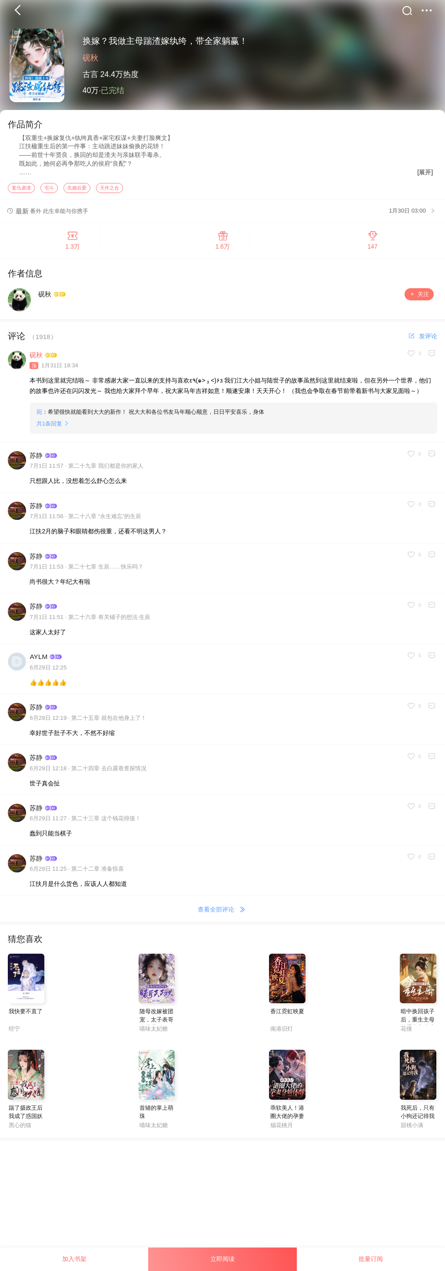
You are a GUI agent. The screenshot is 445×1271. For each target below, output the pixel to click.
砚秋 (90, 57)
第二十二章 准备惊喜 (97, 875)
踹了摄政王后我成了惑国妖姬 (26, 1121)
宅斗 (49, 193)
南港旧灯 (281, 1034)
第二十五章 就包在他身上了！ (108, 723)
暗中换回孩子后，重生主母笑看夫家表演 (418, 1025)
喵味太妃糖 (153, 1034)
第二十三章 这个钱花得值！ (106, 824)
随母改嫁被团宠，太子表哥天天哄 (156, 1025)
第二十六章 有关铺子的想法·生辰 (109, 623)
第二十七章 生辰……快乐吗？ (105, 572)
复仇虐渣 (21, 193)
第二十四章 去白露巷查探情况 (108, 774)
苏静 (36, 461)
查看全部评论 (223, 915)
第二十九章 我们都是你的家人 (105, 472)
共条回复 (49, 429)
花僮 (406, 1034)
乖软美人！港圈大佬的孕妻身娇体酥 (287, 1121)
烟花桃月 (281, 1131)
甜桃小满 (412, 1131)
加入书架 (74, 1258)
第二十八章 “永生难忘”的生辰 (105, 522)
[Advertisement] (222, 1207)
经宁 (14, 1034)
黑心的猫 (20, 1131)
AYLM (38, 662)
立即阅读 (222, 1258)
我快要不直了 (26, 1017)
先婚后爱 (76, 193)
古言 (90, 74)
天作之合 (109, 193)
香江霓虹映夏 (287, 1017)
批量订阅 (371, 1258)
